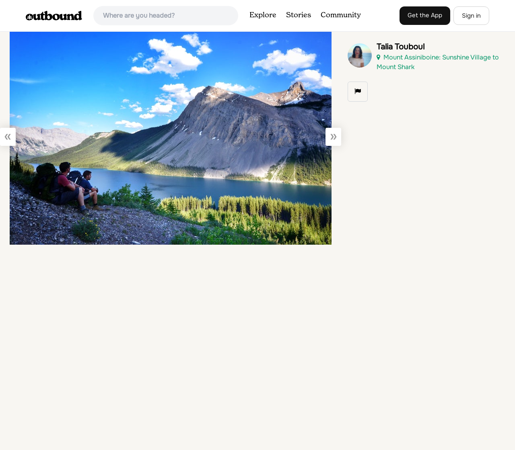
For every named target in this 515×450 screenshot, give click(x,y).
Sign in (471, 16)
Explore (262, 15)
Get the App (425, 15)
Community (341, 15)
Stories (298, 15)
